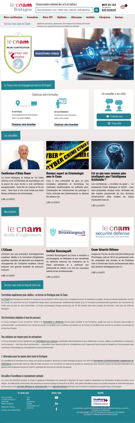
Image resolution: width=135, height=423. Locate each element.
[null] (122, 7)
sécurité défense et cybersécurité (31, 386)
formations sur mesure (46, 341)
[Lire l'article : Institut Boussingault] (67, 248)
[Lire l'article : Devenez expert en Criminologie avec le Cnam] (67, 172)
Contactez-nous (114, 116)
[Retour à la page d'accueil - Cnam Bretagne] (17, 7)
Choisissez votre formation (24, 124)
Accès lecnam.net (109, 9)
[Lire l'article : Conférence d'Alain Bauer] (22, 171)
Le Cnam (5, 299)
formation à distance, (54, 322)
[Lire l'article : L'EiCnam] (22, 247)
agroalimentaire (60, 386)
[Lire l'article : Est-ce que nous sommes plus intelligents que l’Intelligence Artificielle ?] (112, 174)
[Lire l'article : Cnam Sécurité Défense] (112, 245)
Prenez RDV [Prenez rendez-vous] (114, 123)
